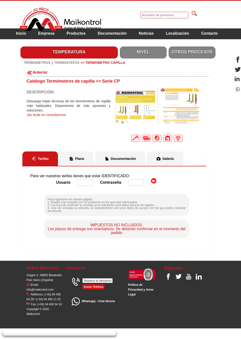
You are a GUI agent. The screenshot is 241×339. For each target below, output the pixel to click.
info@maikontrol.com (40, 289)
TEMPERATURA (69, 52)
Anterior (37, 72)
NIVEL (143, 52)
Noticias (146, 33)
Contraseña (110, 182)
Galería (168, 159)
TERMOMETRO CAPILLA (105, 63)
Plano (79, 159)
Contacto (209, 33)
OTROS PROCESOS (192, 52)
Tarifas (43, 159)
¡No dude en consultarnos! (46, 115)
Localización (177, 33)
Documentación (112, 33)
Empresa (46, 33)
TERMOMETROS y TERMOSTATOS (52, 63)
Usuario (63, 182)
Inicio (21, 33)
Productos (76, 33)
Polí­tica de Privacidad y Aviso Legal (140, 289)
